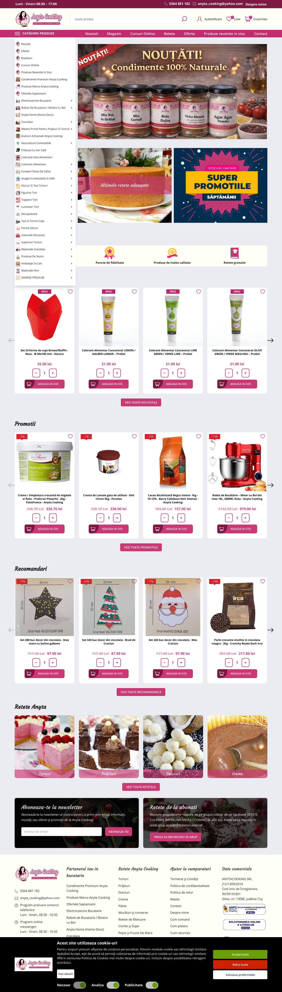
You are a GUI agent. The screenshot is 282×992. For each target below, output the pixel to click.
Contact (260, 33)
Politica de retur (181, 892)
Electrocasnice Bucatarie (44, 101)
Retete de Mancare (132, 919)
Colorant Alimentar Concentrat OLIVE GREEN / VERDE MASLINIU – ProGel (237, 352)
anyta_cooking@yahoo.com (37, 898)
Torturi (123, 879)
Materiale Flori (44, 271)
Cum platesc (179, 926)
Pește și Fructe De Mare (135, 933)
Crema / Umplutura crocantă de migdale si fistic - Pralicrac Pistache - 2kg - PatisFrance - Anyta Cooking (44, 498)
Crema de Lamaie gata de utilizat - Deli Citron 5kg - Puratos (108, 497)
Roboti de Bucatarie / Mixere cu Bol (44, 108)
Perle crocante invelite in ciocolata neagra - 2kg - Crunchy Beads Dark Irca (237, 641)
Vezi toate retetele (141, 787)
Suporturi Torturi (44, 242)
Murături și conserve (133, 913)
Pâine (122, 906)
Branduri (24, 58)
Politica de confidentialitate (190, 886)
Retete (169, 33)
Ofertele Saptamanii (31, 93)
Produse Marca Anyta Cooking (37, 86)
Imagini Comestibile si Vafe (44, 179)
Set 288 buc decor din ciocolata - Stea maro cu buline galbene (44, 641)
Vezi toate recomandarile (141, 692)
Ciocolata (44, 122)
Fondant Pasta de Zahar (44, 172)
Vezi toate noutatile (141, 402)
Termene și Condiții (184, 879)
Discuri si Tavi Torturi (44, 186)
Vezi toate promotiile (141, 547)
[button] (168, 136)
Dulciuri (123, 892)
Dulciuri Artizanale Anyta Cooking (39, 136)
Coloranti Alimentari (44, 164)
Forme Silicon (44, 228)
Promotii (25, 424)
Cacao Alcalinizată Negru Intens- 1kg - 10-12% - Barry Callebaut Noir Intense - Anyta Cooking (172, 498)
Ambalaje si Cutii (44, 264)
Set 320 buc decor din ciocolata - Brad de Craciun (108, 641)
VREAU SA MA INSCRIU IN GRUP (175, 837)
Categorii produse (38, 33)
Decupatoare (44, 214)
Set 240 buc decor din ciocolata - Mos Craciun (173, 641)
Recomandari (31, 568)
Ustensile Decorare (44, 235)
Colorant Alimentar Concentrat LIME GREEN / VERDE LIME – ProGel (173, 352)
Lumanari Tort (44, 207)
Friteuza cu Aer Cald (31, 150)
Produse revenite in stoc (34, 72)
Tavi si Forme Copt (44, 221)
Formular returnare (184, 940)
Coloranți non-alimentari (34, 157)
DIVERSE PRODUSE (44, 277)
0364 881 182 (27, 891)
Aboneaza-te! (118, 832)
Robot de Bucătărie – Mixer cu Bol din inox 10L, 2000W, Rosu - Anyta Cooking (237, 497)
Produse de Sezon (44, 257)
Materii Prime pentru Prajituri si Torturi (44, 129)
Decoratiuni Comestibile (44, 143)
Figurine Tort (44, 193)
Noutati (23, 44)
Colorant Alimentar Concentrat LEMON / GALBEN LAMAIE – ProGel (108, 352)
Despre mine (179, 913)
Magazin (114, 33)
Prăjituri (124, 886)
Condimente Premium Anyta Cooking (41, 79)
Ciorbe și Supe (128, 926)
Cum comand (180, 919)
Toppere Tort (44, 200)
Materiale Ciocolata (44, 249)
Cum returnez (180, 933)
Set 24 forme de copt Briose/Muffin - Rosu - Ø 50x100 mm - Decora (44, 352)
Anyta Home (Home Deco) (34, 115)
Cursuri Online (27, 65)
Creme (123, 899)
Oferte (22, 51)
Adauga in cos (42, 384)
